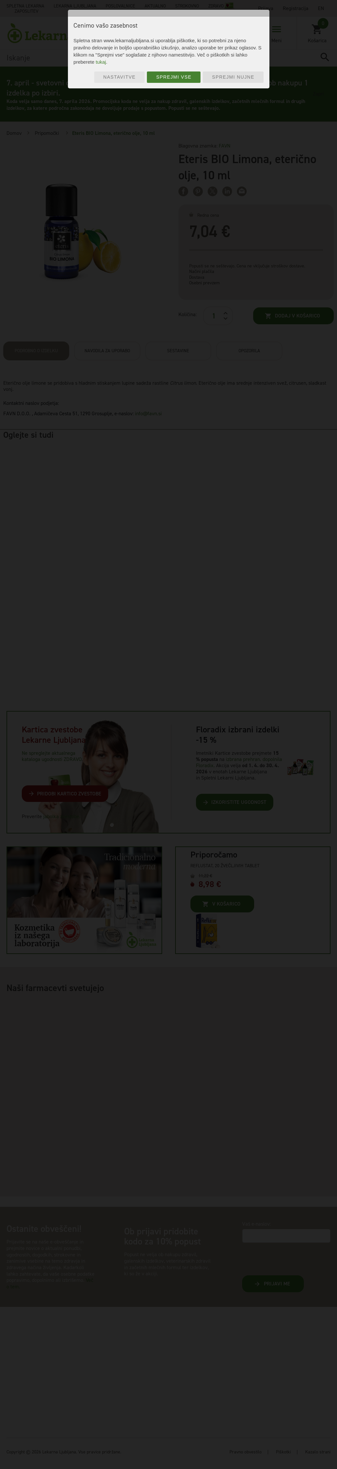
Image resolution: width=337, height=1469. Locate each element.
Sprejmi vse (174, 77)
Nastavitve (119, 77)
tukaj (101, 62)
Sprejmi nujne (233, 77)
